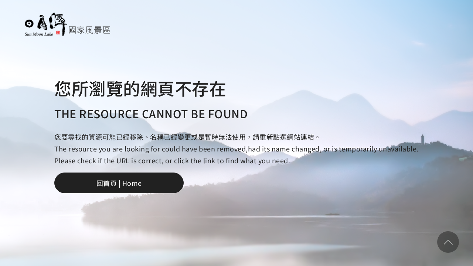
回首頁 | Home (119, 183)
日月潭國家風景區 (67, 24)
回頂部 (448, 242)
